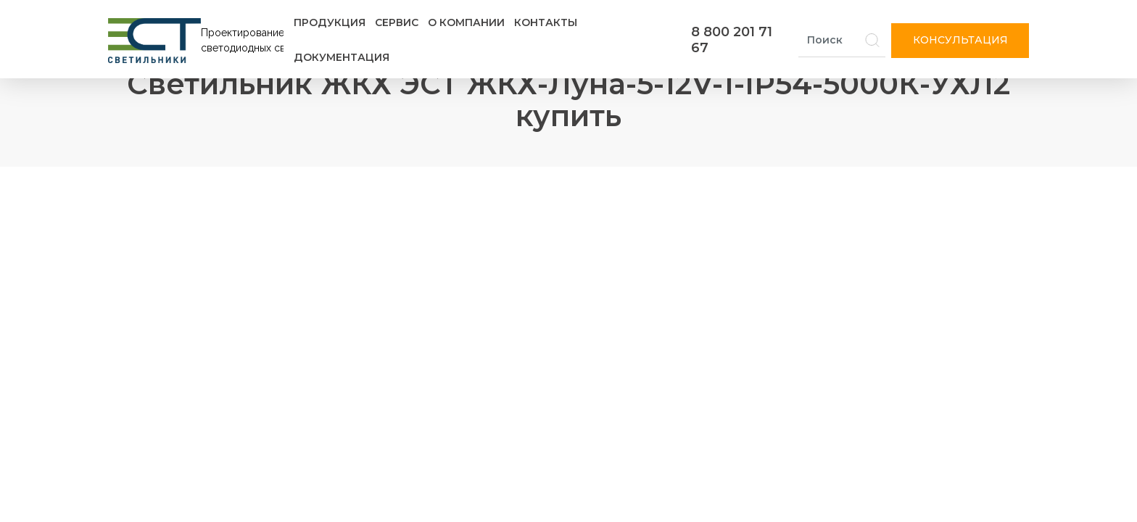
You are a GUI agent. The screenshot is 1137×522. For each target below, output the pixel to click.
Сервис (396, 22)
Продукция (329, 22)
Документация (341, 57)
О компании (466, 22)
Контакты (545, 22)
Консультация (960, 39)
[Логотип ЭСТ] (198, 40)
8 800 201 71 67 (731, 40)
